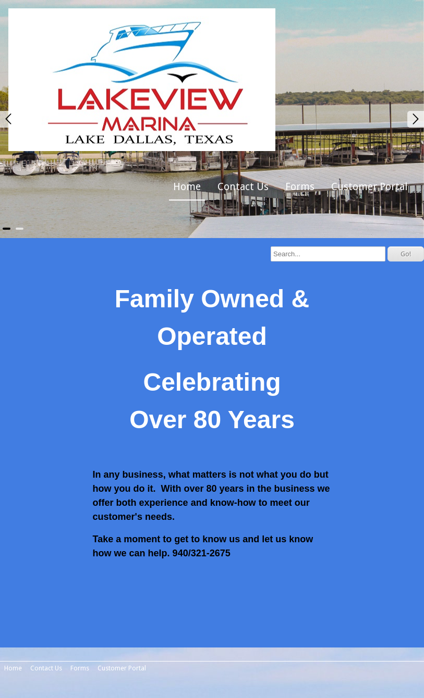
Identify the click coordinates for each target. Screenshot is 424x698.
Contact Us (243, 187)
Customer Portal (369, 187)
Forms (299, 187)
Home (187, 187)
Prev (8, 119)
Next (415, 119)
